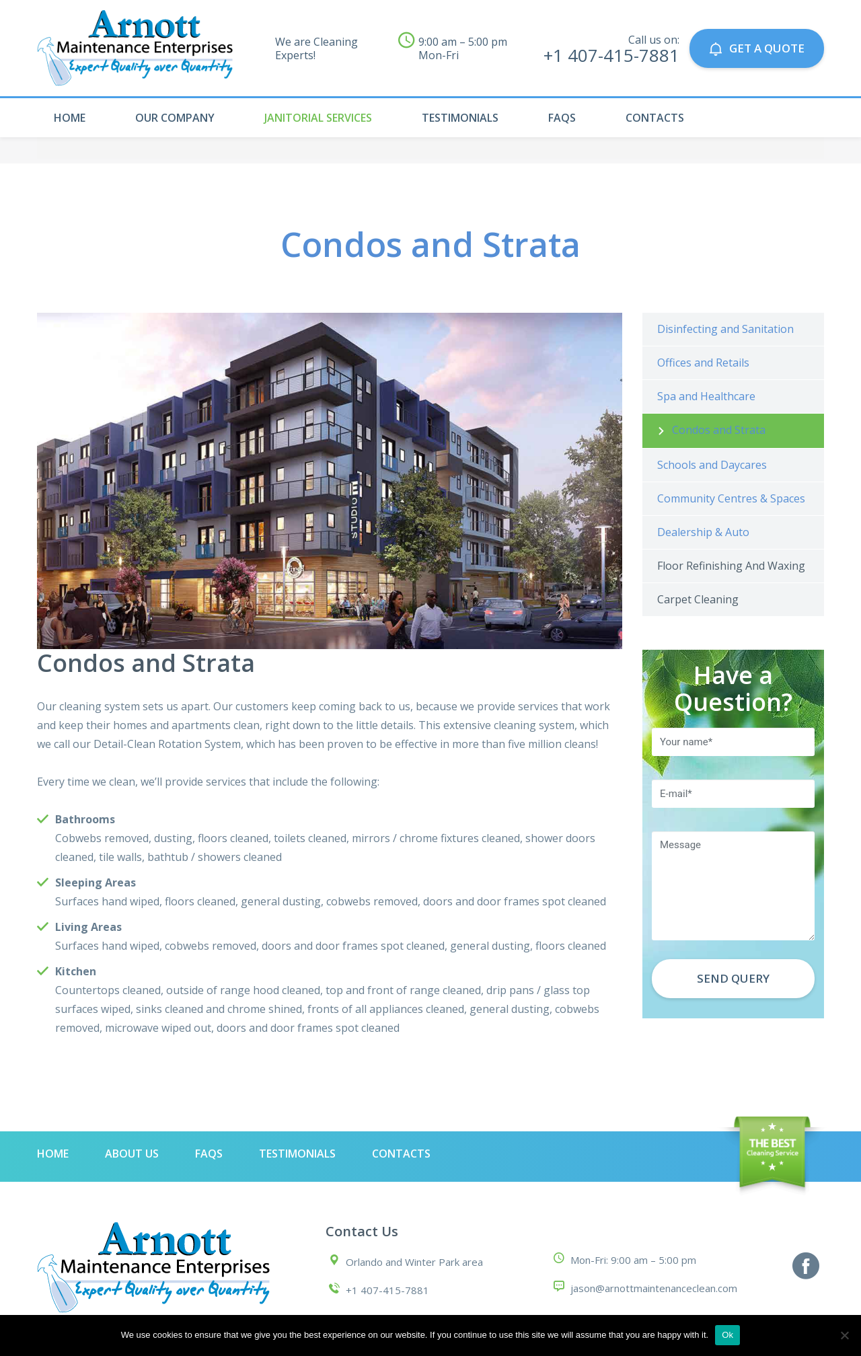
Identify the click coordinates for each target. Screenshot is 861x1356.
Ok (727, 1335)
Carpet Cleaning (698, 599)
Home (69, 117)
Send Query (733, 978)
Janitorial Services (318, 117)
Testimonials (460, 117)
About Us (132, 1153)
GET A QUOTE (756, 48)
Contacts (655, 117)
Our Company (175, 117)
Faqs (562, 117)
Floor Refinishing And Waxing (731, 565)
